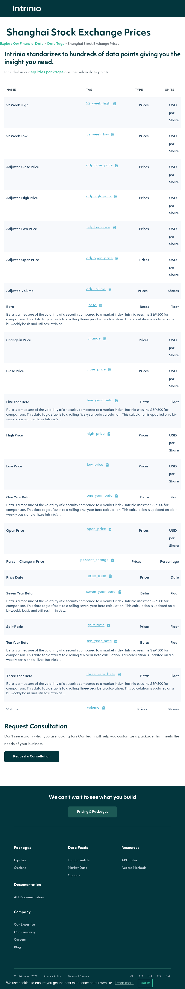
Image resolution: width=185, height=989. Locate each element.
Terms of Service (78, 976)
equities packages (47, 72)
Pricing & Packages (92, 812)
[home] (28, 8)
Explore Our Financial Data (22, 44)
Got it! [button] (145, 983)
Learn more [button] (124, 983)
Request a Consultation (31, 756)
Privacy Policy (53, 976)
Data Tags (55, 44)
